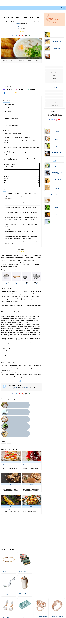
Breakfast (10, 12)
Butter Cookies (57, 41)
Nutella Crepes (6, 459)
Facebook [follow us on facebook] (27, 606)
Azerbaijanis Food (54, 106)
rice (13, 105)
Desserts (54, 79)
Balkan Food (54, 94)
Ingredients (54, 197)
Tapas (54, 70)
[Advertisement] (33, 3)
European (11, 434)
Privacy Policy (32, 610)
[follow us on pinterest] (56, 121)
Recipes (23, 7)
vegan (30, 261)
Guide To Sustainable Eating (57, 140)
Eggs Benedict (56, 49)
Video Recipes (54, 28)
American (31, 478)
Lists (54, 162)
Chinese (25, 256)
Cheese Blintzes (6, 436)
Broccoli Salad (6, 356)
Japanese (31, 456)
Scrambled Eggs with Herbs (8, 481)
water (10, 108)
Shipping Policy (44, 610)
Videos (38, 7)
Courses (54, 64)
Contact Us (21, 610)
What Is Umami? (56, 132)
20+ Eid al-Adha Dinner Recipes (57, 190)
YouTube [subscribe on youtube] (38, 606)
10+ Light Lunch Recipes (57, 167)
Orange (57, 217)
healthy (9, 416)
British (31, 434)
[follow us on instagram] (54, 121)
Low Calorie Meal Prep (57, 147)
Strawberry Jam (26, 436)
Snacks (54, 82)
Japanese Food (54, 92)
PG (2, 12)
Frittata (57, 34)
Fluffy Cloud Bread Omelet (29, 481)
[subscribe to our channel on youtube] (59, 121)
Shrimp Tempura (6, 351)
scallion (11, 115)
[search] (61, 8)
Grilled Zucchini (6, 354)
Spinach (57, 210)
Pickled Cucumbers (7, 349)
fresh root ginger (15, 119)
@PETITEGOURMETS (13, 388)
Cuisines (33, 7)
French (11, 456)
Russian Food (54, 103)
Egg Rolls (5, 358)
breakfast (18, 23)
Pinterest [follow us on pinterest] (36, 606)
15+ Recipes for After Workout (57, 175)
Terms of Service (38, 610)
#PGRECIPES (27, 388)
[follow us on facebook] (49, 121)
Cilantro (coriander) (57, 225)
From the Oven (54, 73)
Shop (19, 7)
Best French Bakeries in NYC (57, 155)
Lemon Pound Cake (57, 56)
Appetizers (54, 67)
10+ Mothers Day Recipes (57, 182)
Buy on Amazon (6, 284)
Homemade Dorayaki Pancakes (29, 459)
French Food (54, 100)
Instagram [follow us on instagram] (33, 606)
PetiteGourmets (9, 8)
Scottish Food (54, 97)
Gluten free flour (56, 202)
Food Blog (28, 7)
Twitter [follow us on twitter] (30, 606)
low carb (4, 416)
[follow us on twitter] (52, 121)
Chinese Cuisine (21, 26)
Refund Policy (26, 610)
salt (10, 112)
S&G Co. (38, 613)
